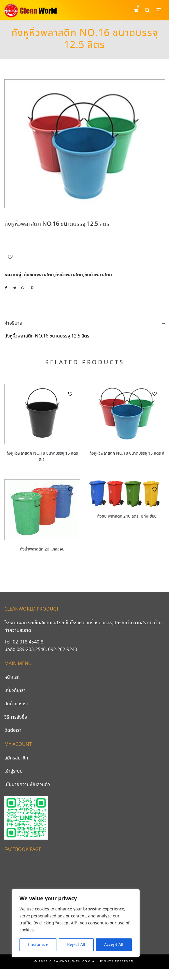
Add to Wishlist (10, 257)
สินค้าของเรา (16, 704)
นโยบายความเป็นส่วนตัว (27, 784)
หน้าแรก (12, 677)
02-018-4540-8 (28, 642)
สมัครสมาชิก (16, 758)
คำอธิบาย (13, 323)
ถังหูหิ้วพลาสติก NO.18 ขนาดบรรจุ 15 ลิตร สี (126, 453)
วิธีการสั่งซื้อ (15, 717)
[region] (76, 923)
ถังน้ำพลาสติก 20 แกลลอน (42, 549)
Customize (38, 945)
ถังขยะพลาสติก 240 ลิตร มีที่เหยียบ (126, 516)
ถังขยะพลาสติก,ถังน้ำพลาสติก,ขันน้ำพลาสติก (68, 274)
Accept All (113, 945)
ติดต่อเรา (13, 730)
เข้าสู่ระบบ (13, 771)
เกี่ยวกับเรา (15, 690)
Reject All (76, 945)
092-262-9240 (62, 649)
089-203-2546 (31, 649)
